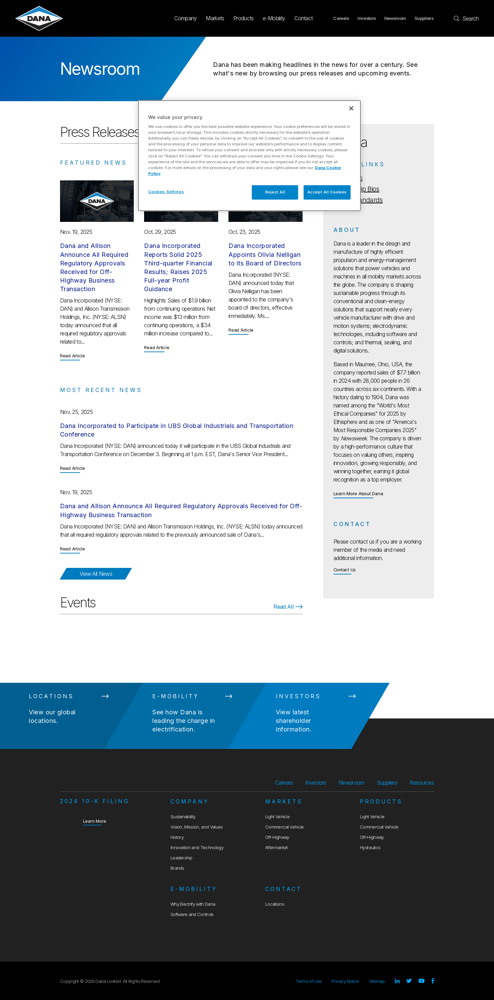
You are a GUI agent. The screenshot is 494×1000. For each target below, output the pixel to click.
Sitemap (377, 981)
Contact (303, 18)
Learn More (95, 821)
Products (243, 18)
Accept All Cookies (327, 192)
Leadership (181, 857)
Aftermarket (276, 847)
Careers (341, 18)
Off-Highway (277, 837)
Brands (177, 868)
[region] (249, 155)
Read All (287, 607)
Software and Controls (192, 914)
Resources (422, 782)
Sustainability (182, 816)
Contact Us (344, 569)
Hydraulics (370, 847)
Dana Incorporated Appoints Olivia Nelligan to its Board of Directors (265, 254)
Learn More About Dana (358, 493)
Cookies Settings (166, 191)
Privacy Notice (345, 981)
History (177, 837)
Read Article (72, 355)
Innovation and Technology (196, 847)
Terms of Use (308, 981)
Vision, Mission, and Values (196, 827)
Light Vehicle (277, 816)
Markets (215, 18)
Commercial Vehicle (284, 827)
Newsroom (395, 18)
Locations (274, 904)
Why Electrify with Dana (192, 904)
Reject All (275, 192)
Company (185, 18)
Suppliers (423, 18)
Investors (366, 18)
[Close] (351, 108)
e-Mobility (274, 18)
